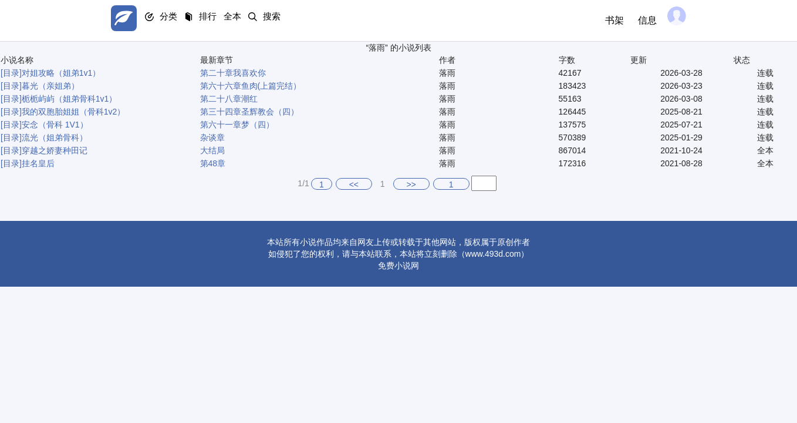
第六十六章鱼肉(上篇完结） (251, 85)
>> (411, 184)
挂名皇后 (38, 163)
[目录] (11, 73)
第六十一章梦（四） (237, 124)
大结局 (212, 150)
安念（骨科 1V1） (55, 124)
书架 (605, 20)
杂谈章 (212, 137)
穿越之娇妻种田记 (54, 150)
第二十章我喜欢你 (233, 73)
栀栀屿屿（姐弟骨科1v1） (69, 98)
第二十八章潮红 (229, 98)
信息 (638, 20)
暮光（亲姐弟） (50, 85)
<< (354, 184)
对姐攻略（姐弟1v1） (61, 73)
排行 (228, 21)
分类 (180, 21)
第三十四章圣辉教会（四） (249, 111)
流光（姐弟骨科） (54, 137)
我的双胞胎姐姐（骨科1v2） (74, 111)
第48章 (213, 163)
